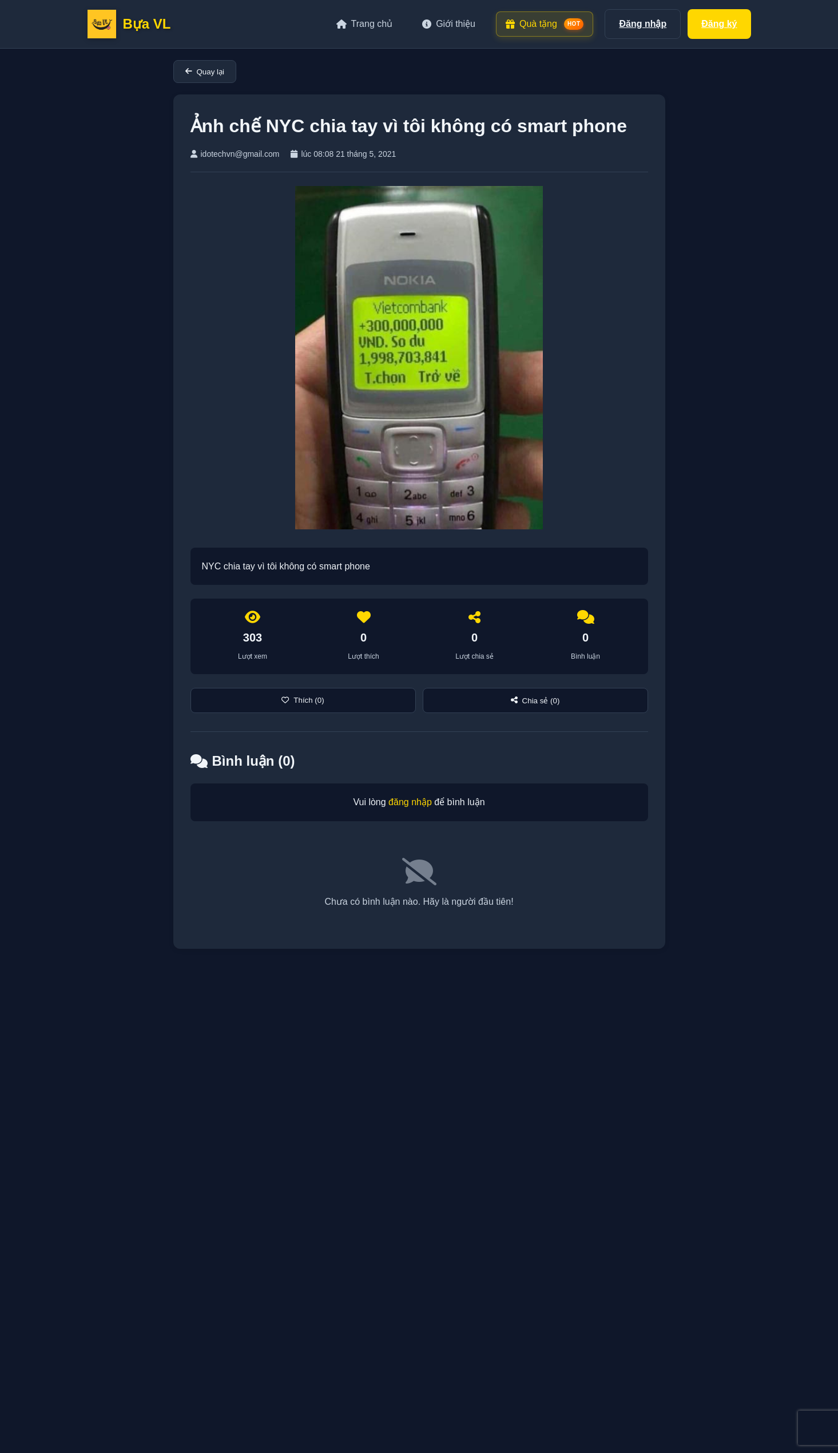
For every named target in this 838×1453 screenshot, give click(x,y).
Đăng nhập (642, 24)
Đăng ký (719, 24)
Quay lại (204, 72)
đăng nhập (410, 802)
